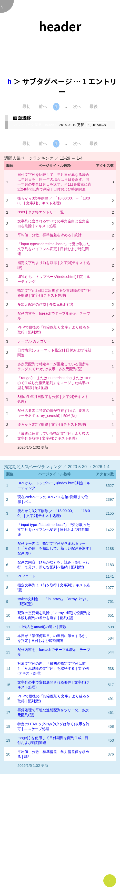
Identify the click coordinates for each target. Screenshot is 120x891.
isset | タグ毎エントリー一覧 (40, 212)
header (50, 125)
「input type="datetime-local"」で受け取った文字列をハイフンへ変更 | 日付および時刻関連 (53, 249)
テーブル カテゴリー (34, 341)
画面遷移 (22, 117)
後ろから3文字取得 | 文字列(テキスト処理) (51, 424)
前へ (43, 106)
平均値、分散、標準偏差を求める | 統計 (49, 235)
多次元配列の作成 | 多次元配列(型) (45, 304)
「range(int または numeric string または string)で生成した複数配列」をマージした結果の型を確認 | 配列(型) (54, 383)
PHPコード (26, 576)
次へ (77, 106)
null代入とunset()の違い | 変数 (41, 627)
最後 (93, 106)
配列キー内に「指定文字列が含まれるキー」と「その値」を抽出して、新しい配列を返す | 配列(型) (54, 548)
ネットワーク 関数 (28, 125)
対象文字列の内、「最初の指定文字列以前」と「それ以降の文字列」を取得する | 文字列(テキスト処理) (53, 668)
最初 (26, 106)
